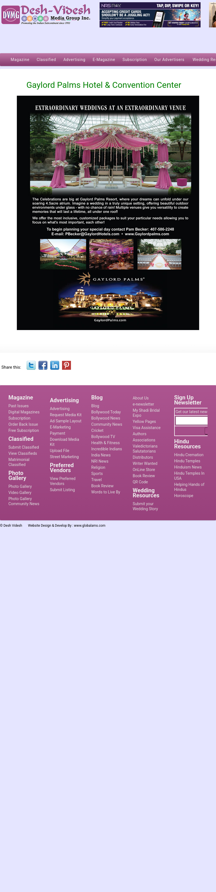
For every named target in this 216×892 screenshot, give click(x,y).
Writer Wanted (145, 463)
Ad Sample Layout (66, 421)
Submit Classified (23, 447)
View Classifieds (22, 453)
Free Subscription (23, 430)
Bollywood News (105, 418)
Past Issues (18, 406)
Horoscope (183, 495)
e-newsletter (143, 404)
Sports (97, 473)
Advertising (60, 408)
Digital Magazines (24, 412)
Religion (98, 467)
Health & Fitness (105, 443)
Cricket (97, 430)
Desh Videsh (12, 526)
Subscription (19, 418)
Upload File (59, 450)
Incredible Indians (106, 449)
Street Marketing (64, 457)
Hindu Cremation (189, 455)
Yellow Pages (144, 421)
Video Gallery (19, 492)
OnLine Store (144, 469)
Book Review (102, 486)
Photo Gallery (20, 486)
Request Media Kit (66, 415)
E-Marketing (60, 427)
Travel (96, 479)
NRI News (99, 461)
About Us (141, 398)
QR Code (140, 482)
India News (101, 455)
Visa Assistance (147, 427)
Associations (144, 440)
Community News (106, 424)
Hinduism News (188, 467)
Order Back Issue (23, 424)
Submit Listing (62, 490)
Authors (139, 434)
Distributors (143, 457)
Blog (95, 406)
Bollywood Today (106, 412)
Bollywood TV (103, 436)
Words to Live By (105, 492)
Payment (57, 433)
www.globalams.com (89, 526)
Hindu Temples (187, 461)
